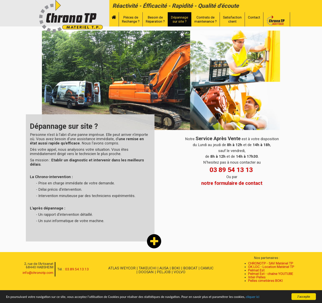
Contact (254, 17)
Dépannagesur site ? (179, 19)
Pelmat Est (256, 270)
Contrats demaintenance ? (205, 19)
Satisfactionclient (232, 19)
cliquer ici (252, 297)
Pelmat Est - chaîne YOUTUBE (270, 274)
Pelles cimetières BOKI (265, 281)
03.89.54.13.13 (77, 269)
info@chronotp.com (38, 273)
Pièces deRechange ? (130, 19)
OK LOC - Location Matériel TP (271, 267)
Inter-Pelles (257, 277)
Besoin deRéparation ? (155, 19)
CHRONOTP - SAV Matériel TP (270, 263)
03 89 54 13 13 (231, 170)
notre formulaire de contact (231, 183)
